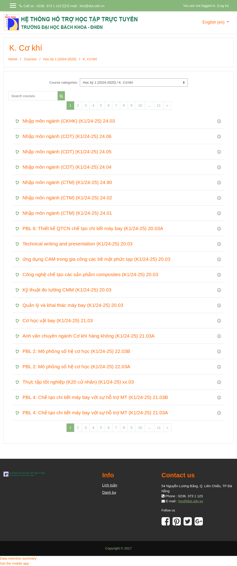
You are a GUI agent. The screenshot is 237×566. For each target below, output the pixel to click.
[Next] (167, 105)
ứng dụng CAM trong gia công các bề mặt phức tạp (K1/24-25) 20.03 (96, 259)
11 (159, 105)
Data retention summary (18, 558)
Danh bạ (109, 493)
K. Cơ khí (90, 59)
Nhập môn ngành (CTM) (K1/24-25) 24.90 (67, 182)
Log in (223, 6)
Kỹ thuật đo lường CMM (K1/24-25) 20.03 (66, 289)
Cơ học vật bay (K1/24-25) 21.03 (57, 320)
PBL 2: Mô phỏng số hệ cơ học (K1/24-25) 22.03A (76, 366)
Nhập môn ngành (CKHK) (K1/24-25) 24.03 (68, 121)
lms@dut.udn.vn (92, 6)
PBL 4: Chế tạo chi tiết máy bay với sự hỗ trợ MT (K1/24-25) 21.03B (95, 397)
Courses (30, 59)
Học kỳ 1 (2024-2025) (59, 59)
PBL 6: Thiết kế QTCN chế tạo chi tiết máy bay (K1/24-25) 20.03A (92, 228)
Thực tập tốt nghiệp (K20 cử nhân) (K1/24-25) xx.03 (78, 382)
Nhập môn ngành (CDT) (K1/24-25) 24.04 (67, 167)
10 (140, 105)
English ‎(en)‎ (214, 22)
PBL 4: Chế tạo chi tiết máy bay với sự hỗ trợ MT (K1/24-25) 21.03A (95, 412)
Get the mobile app (14, 563)
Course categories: (63, 82)
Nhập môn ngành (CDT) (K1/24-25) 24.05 (67, 151)
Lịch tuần (109, 485)
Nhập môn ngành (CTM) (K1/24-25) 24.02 (67, 197)
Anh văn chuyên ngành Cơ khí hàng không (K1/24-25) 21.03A (88, 335)
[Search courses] (33, 95)
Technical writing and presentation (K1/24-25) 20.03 (77, 243)
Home (12, 59)
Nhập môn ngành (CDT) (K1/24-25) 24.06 (67, 136)
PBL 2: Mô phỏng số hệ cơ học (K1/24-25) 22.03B (76, 351)
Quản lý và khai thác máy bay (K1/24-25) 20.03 (72, 305)
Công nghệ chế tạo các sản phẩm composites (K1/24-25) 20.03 (90, 274)
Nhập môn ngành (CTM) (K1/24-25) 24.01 (67, 213)
